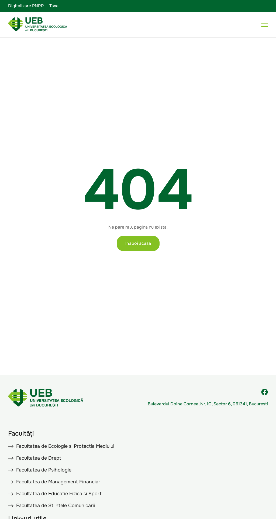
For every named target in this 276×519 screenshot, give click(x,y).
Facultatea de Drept (38, 458)
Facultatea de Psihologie (43, 470)
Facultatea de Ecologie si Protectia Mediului (65, 446)
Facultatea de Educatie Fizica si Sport (59, 494)
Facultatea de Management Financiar (58, 482)
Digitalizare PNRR (26, 6)
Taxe (53, 6)
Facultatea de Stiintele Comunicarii (55, 505)
